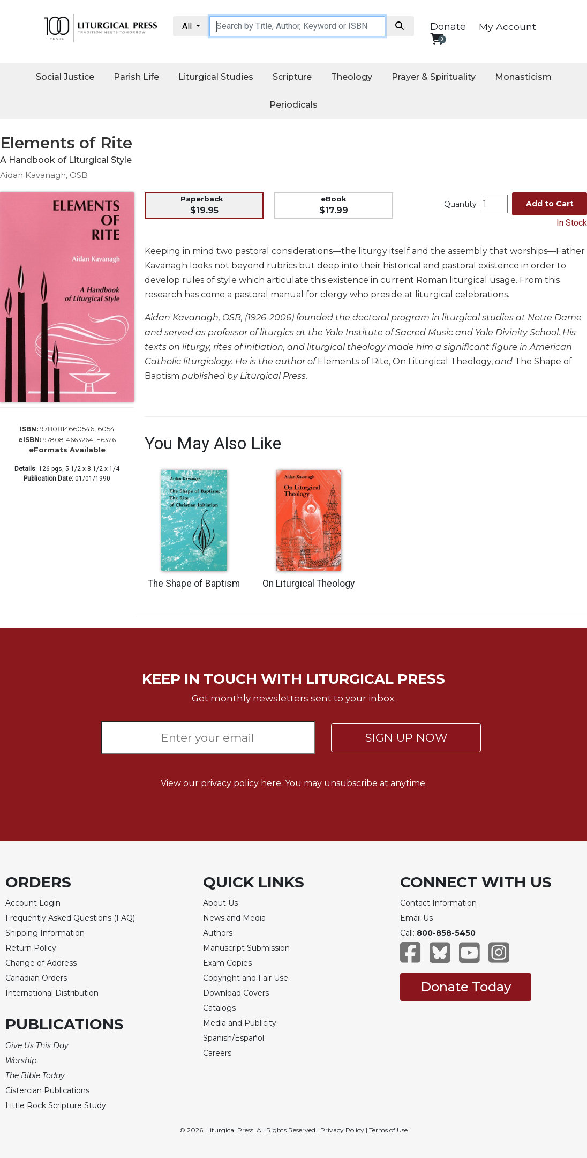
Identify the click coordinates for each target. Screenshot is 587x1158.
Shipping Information (45, 933)
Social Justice (65, 77)
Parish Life (136, 77)
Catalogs (219, 1008)
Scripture (292, 77)
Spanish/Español (233, 1038)
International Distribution (52, 993)
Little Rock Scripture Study (55, 1105)
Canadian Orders (36, 978)
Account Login (33, 903)
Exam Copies (227, 963)
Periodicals (293, 105)
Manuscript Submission (246, 948)
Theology (351, 77)
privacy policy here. (242, 783)
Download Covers (236, 993)
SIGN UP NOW (406, 737)
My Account (507, 26)
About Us (220, 903)
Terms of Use (388, 1130)
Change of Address (41, 963)
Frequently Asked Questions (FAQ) (70, 918)
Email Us (416, 918)
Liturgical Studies (215, 77)
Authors (217, 933)
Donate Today (465, 987)
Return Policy (30, 948)
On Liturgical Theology (308, 583)
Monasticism (523, 77)
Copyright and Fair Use (245, 978)
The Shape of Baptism (194, 583)
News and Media (234, 918)
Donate (448, 27)
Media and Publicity (239, 1023)
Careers (217, 1053)
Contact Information (438, 903)
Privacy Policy (342, 1130)
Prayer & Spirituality (434, 77)
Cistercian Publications (47, 1090)
